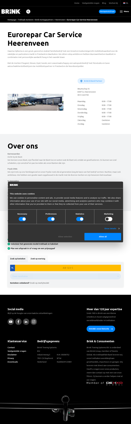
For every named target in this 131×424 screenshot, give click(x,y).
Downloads (13, 362)
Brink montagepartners (44, 20)
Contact (11, 347)
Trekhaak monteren (25, 20)
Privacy (11, 358)
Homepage (12, 20)
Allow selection (65, 236)
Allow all (103, 236)
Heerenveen (60, 20)
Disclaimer (12, 355)
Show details (110, 228)
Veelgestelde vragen (17, 351)
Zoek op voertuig (38, 259)
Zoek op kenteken (17, 259)
